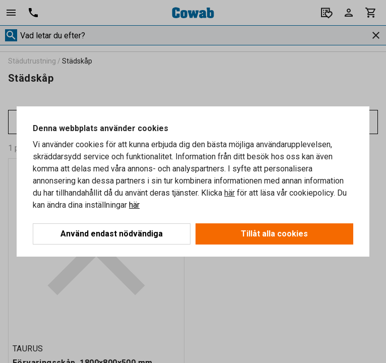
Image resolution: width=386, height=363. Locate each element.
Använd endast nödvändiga (111, 233)
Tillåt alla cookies (274, 233)
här (229, 193)
